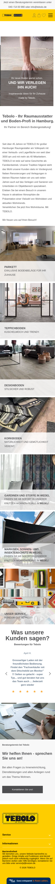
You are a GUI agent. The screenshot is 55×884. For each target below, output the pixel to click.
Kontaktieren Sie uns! (22, 789)
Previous (6, 673)
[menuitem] (35, 15)
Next (48, 673)
